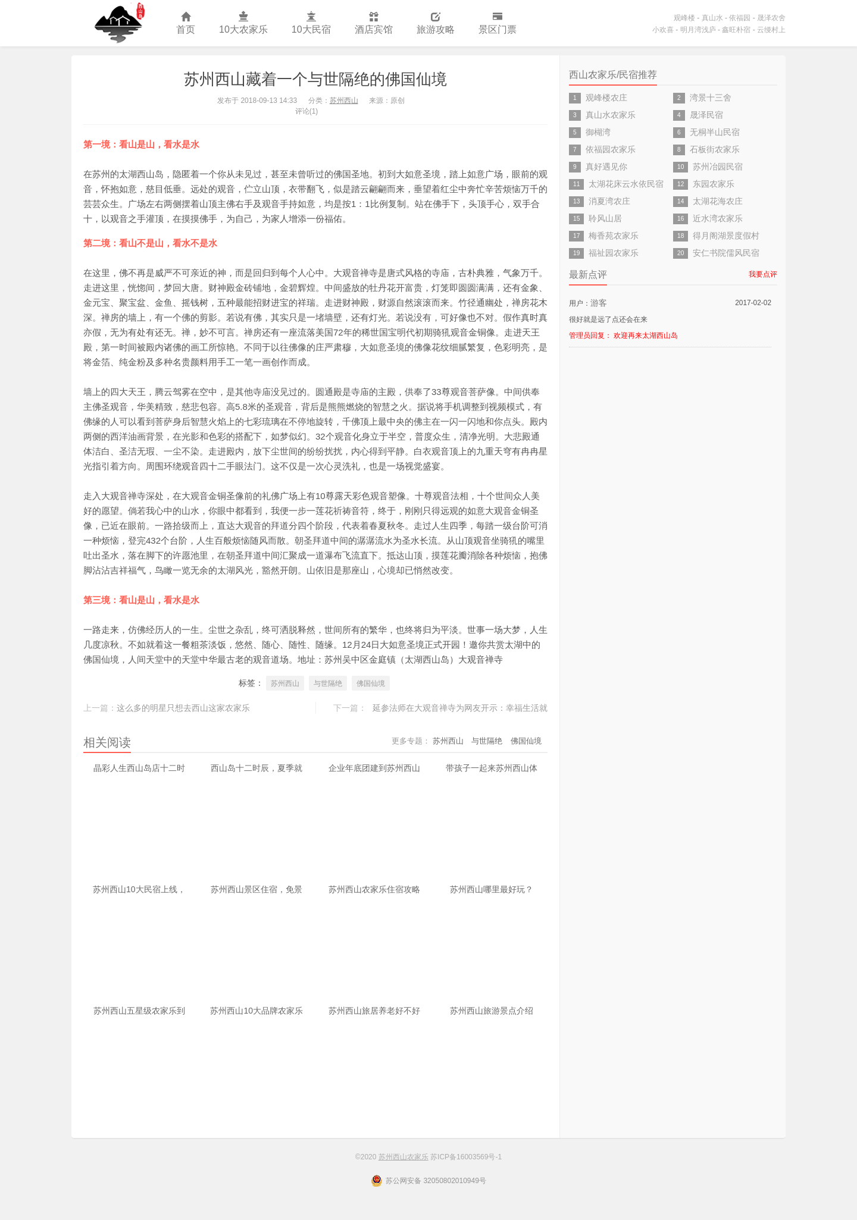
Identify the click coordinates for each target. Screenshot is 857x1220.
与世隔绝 (328, 683)
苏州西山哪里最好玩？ (491, 889)
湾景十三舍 (710, 97)
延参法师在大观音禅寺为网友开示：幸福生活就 (460, 708)
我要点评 (763, 274)
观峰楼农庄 (606, 97)
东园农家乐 (713, 184)
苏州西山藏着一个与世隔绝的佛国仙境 (315, 79)
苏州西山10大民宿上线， (139, 889)
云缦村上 (771, 30)
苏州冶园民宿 (718, 166)
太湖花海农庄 (718, 201)
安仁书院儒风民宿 (726, 253)
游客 (598, 303)
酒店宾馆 (374, 23)
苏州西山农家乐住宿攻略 (374, 889)
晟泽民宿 (706, 115)
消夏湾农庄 (609, 201)
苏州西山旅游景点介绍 (491, 1010)
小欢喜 (663, 30)
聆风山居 (605, 218)
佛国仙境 (370, 683)
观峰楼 (684, 18)
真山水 (712, 18)
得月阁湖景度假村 (726, 235)
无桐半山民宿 (715, 132)
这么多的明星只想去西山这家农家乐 (183, 708)
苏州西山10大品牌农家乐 (256, 1010)
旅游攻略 (436, 23)
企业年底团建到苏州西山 (374, 768)
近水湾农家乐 (718, 218)
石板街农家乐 (715, 149)
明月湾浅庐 (698, 30)
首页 (185, 23)
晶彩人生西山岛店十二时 (139, 768)
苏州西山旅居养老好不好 (374, 1010)
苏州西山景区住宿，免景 (256, 889)
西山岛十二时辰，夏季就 (256, 768)
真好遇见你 (606, 166)
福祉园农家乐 (614, 253)
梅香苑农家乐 (614, 235)
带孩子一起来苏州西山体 (491, 768)
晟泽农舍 (771, 18)
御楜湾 (598, 132)
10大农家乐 (243, 23)
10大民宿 (311, 23)
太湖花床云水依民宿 (626, 184)
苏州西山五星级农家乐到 (139, 1010)
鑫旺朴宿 (736, 30)
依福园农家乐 (611, 149)
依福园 (739, 18)
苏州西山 (344, 100)
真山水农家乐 (611, 115)
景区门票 (497, 23)
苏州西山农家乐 (117, 23)
